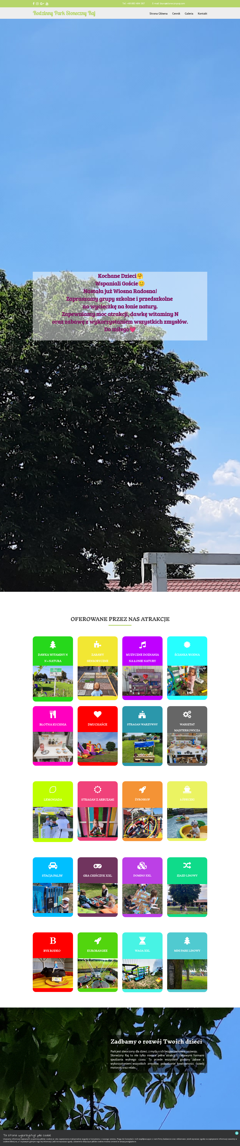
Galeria (189, 13)
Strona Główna (159, 13)
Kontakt (202, 13)
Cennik (176, 13)
